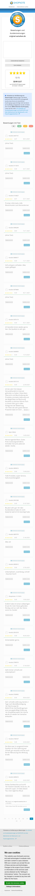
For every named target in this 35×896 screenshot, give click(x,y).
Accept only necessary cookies (15, 883)
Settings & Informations (13, 886)
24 (19, 126)
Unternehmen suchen (22, 7)
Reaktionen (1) (9, 795)
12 (31, 819)
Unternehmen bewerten (17, 61)
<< (5, 819)
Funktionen (12, 7)
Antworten (26, 153)
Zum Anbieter (17, 65)
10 (23, 819)
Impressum (7, 890)
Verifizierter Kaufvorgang (17, 132)
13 (16, 821)
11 (27, 819)
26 (13, 126)
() (26, 148)
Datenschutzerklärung (16, 890)
